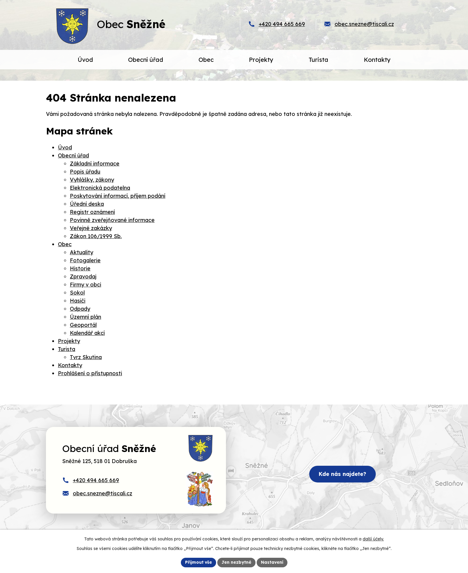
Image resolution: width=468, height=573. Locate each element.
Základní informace (94, 163)
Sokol (77, 292)
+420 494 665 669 (282, 24)
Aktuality (81, 252)
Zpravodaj (83, 276)
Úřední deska (87, 203)
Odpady (80, 308)
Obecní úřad (73, 155)
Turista (66, 349)
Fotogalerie (85, 260)
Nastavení (272, 562)
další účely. (373, 539)
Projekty (69, 341)
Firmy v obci (85, 284)
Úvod (65, 147)
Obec (65, 244)
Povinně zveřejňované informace (112, 220)
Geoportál (83, 324)
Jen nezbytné (236, 562)
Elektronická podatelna (100, 187)
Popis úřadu (85, 171)
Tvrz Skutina (86, 357)
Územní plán (85, 316)
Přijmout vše (198, 562)
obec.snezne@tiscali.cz (364, 24)
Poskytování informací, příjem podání (117, 195)
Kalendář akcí (87, 333)
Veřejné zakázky (91, 228)
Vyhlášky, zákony (92, 179)
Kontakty (70, 365)
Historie (80, 268)
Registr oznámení (92, 212)
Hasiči (77, 300)
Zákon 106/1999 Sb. (96, 236)
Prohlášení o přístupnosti (90, 373)
